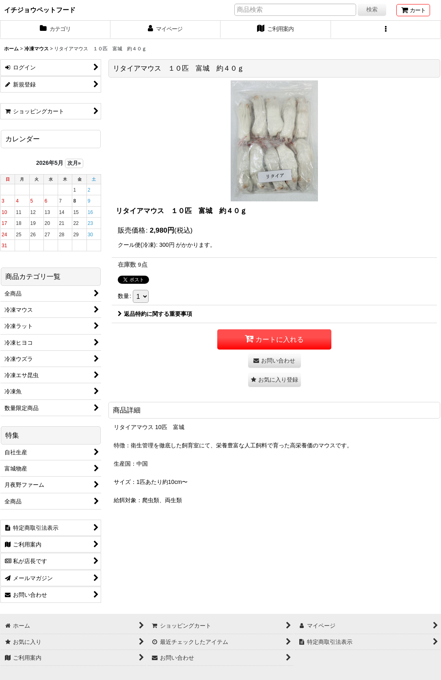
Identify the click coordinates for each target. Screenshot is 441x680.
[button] (386, 30)
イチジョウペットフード (40, 9)
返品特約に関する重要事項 (155, 314)
